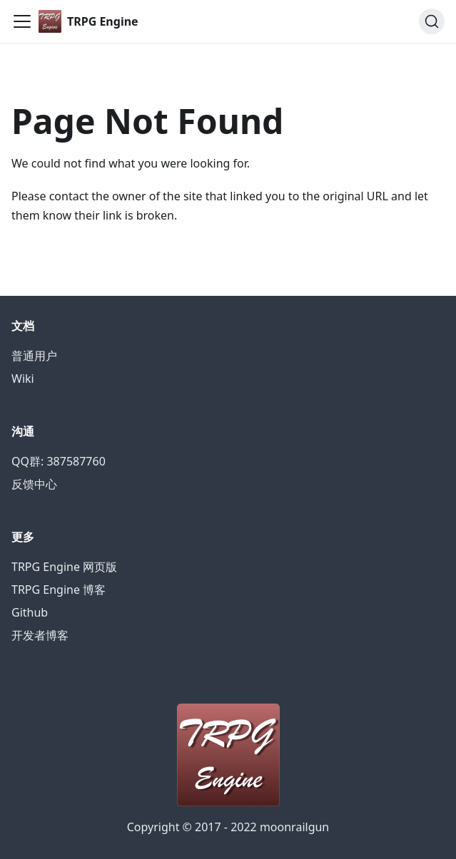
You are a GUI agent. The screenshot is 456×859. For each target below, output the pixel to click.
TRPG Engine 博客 (58, 589)
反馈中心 (34, 484)
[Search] (432, 21)
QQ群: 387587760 (58, 461)
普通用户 (34, 356)
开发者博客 (40, 635)
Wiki (22, 378)
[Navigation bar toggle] (22, 21)
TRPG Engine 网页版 (64, 567)
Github (29, 612)
